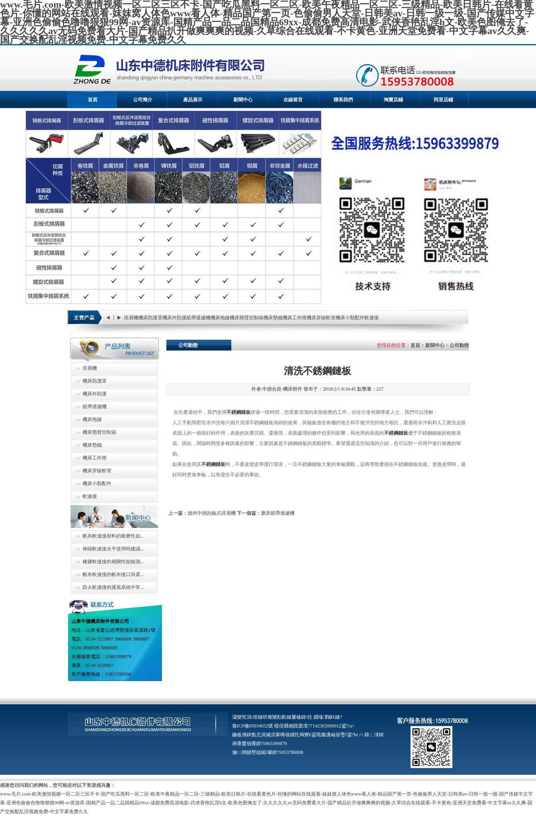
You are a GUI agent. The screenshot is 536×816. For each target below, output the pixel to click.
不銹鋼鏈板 (239, 412)
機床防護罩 (150, 317)
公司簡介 (142, 100)
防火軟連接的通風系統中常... (113, 587)
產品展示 (192, 100)
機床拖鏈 (220, 317)
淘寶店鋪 (393, 100)
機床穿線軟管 (321, 317)
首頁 (92, 100)
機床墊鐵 (273, 317)
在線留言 (293, 100)
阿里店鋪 (443, 100)
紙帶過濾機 (198, 317)
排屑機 (131, 317)
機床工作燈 (295, 317)
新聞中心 (243, 100)
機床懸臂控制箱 (246, 317)
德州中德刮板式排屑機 (212, 513)
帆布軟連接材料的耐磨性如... (113, 536)
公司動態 (459, 345)
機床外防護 (174, 317)
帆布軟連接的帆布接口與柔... (113, 574)
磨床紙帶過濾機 (278, 513)
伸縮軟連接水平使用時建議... (113, 549)
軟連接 (371, 317)
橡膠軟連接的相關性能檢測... (113, 561)
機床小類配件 (350, 317)
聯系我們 (343, 100)
